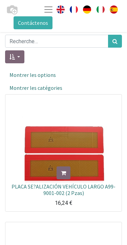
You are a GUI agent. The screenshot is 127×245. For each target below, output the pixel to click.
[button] (14, 56)
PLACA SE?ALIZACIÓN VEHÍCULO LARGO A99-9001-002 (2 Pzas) (63, 189)
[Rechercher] (115, 41)
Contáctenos (33, 22)
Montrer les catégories (35, 87)
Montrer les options (32, 74)
